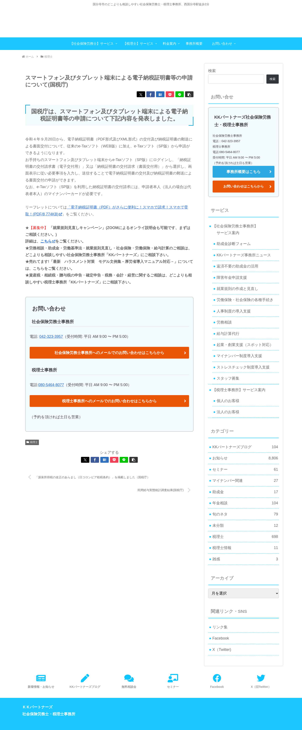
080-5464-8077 (51, 385)
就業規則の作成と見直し (237, 289)
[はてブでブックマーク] (160, 94)
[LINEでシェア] (179, 94)
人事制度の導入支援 (234, 311)
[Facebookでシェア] (150, 94)
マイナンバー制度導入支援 (239, 356)
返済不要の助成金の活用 (237, 266)
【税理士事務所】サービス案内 (238, 390)
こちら (47, 241)
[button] (189, 94)
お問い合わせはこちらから (243, 186)
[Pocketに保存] (170, 94)
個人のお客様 (228, 401)
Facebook (220, 638)
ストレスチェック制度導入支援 (243, 367)
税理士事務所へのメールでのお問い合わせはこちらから (109, 401)
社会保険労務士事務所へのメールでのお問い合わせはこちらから (109, 353)
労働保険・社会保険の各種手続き (245, 300)
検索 (212, 71)
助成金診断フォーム (234, 244)
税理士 (32, 442)
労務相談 (224, 322)
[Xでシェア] (141, 94)
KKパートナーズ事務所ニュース (244, 255)
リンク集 (220, 627)
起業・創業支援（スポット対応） (245, 345)
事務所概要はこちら (243, 172)
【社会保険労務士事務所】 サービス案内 (233, 229)
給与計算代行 (228, 334)
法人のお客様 (228, 412)
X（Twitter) (221, 649)
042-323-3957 (51, 336)
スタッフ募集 (228, 378)
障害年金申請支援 (232, 277)
